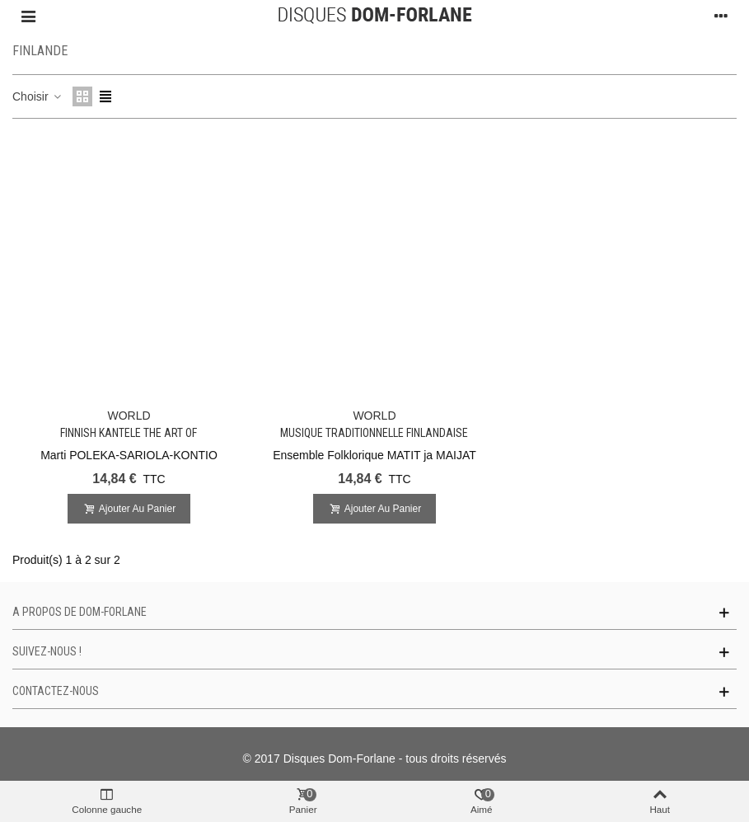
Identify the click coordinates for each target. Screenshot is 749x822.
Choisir (37, 96)
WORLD (128, 415)
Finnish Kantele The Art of (128, 432)
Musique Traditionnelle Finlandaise (374, 432)
